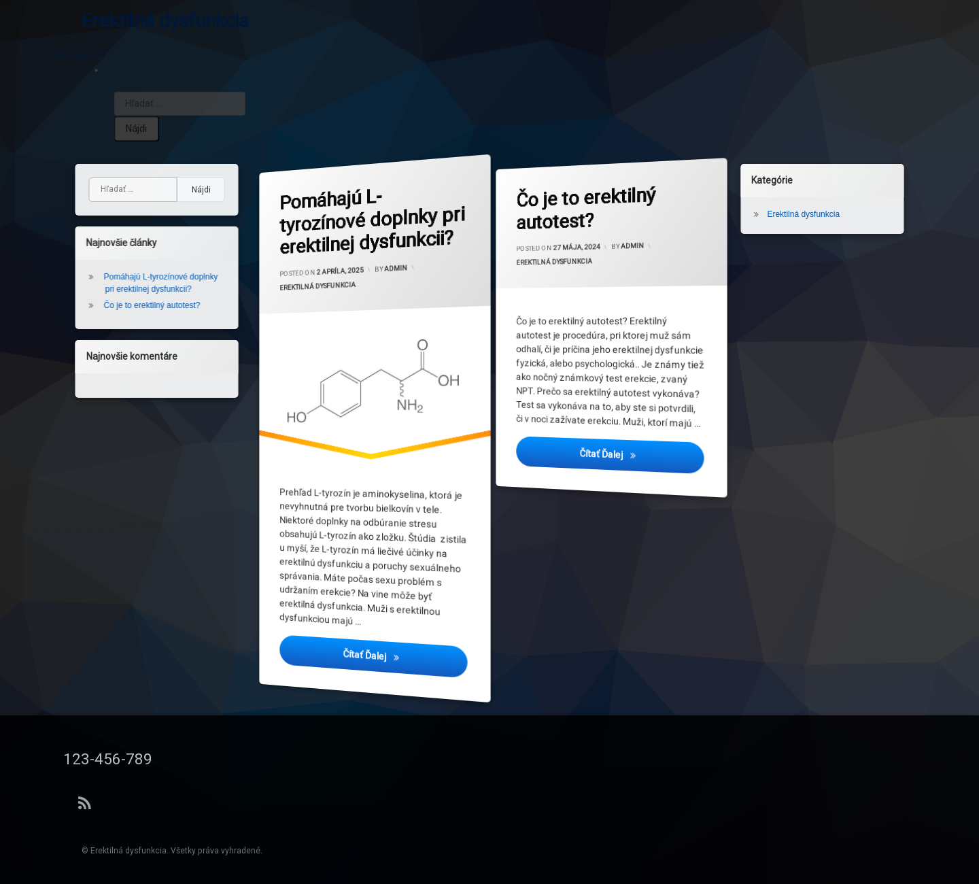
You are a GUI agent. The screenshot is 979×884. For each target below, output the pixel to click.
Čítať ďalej (407, 668)
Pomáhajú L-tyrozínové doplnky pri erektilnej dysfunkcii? (377, 225)
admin (396, 265)
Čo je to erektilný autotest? (589, 209)
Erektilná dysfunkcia (321, 289)
